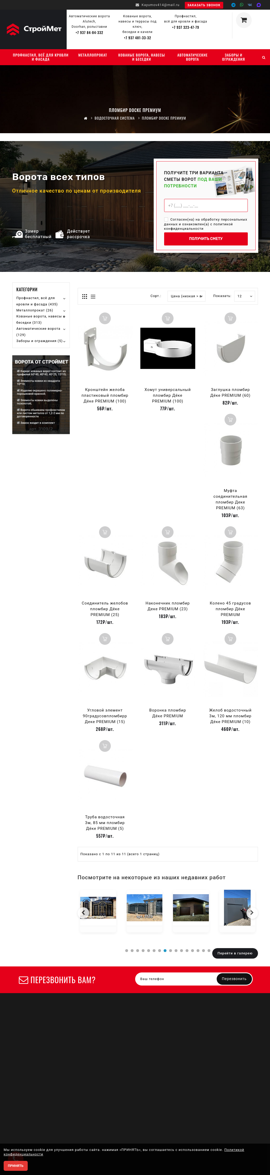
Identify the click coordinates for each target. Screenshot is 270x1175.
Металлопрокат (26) (34, 310)
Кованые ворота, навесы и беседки (141, 57)
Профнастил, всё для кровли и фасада (40, 57)
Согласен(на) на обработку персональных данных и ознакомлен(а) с (206, 224)
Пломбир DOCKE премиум (164, 118)
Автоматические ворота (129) (38, 332)
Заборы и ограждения (233, 57)
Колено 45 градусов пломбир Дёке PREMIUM (230, 609)
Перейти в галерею (234, 953)
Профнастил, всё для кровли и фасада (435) (37, 301)
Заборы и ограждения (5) (39, 341)
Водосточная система (115, 118)
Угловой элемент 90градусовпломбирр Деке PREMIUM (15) (105, 716)
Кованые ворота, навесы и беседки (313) (40, 319)
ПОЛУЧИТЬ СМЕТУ (205, 239)
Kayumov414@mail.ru (158, 5)
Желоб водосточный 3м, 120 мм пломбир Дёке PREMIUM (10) (230, 716)
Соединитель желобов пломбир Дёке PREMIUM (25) (105, 609)
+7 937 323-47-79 (185, 27)
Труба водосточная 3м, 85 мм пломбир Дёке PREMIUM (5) (105, 823)
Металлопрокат (92, 55)
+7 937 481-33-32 (137, 37)
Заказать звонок (204, 5)
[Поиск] (263, 57)
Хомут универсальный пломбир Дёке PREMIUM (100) (168, 395)
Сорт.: (156, 296)
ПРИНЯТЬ (16, 1166)
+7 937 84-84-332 (89, 32)
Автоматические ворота (192, 57)
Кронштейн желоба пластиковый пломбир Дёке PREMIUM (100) (105, 395)
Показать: (219, 296)
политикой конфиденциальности (198, 226)
